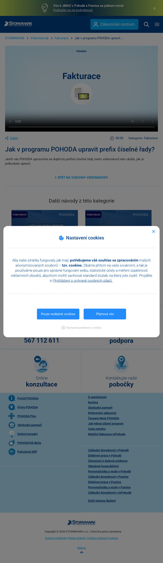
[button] (82, 327)
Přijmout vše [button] (105, 314)
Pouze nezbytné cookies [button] (58, 314)
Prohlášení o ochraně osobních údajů (82, 280)
